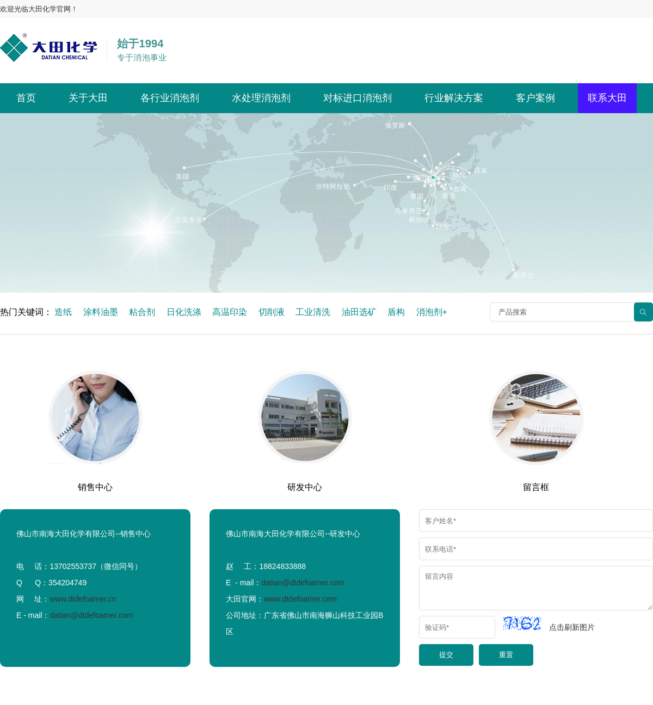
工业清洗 (312, 312)
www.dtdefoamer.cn (83, 599)
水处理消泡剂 (261, 97)
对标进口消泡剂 (357, 97)
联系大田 (607, 97)
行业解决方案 (453, 97)
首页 (26, 97)
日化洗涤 (184, 312)
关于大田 (88, 97)
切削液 (271, 312)
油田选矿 (359, 312)
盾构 (396, 312)
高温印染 (229, 312)
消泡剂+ (431, 312)
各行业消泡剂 (169, 97)
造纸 (63, 312)
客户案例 (535, 97)
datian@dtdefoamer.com (91, 615)
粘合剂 (142, 312)
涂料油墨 (100, 312)
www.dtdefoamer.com (300, 599)
